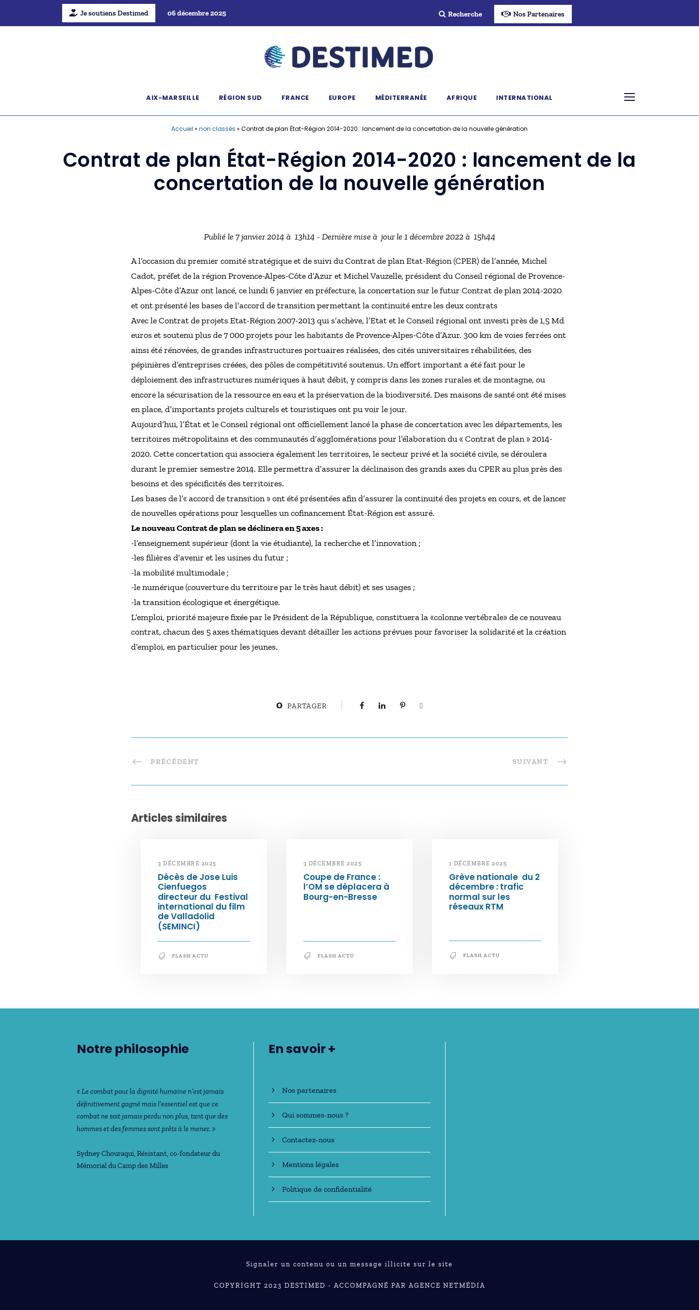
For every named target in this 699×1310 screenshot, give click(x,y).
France (295, 97)
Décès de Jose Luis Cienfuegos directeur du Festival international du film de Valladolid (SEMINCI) (203, 901)
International (524, 97)
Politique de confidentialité (327, 1189)
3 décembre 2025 (187, 863)
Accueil (182, 129)
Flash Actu (190, 956)
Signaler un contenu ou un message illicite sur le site (349, 1264)
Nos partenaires (309, 1090)
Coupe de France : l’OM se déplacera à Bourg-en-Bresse (346, 887)
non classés (217, 129)
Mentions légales (310, 1164)
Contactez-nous (308, 1139)
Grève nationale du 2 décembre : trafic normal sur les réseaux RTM (494, 891)
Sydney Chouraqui (105, 1153)
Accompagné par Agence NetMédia (409, 1285)
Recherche (460, 14)
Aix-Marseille (173, 97)
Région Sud (240, 97)
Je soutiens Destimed (108, 13)
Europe (342, 97)
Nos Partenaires (533, 14)
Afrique (462, 97)
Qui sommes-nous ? (315, 1114)
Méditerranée (401, 97)
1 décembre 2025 (478, 863)
